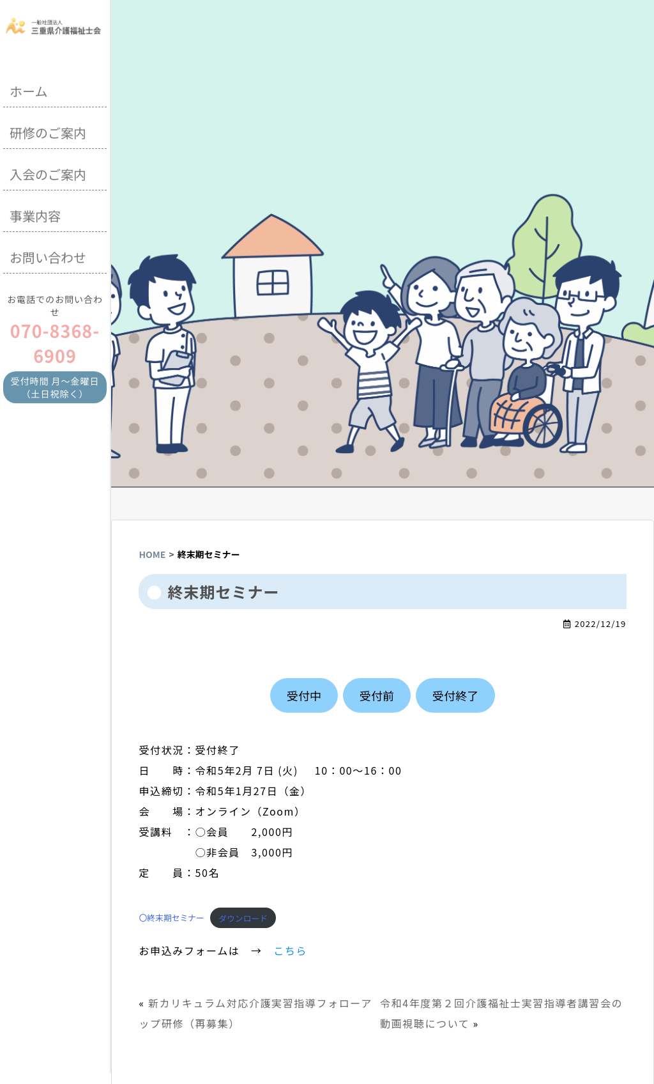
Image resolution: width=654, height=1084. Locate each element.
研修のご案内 (48, 130)
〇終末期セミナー (171, 918)
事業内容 (35, 213)
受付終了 (455, 695)
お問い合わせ (48, 254)
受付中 (304, 695)
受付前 (377, 695)
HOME (152, 554)
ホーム (28, 88)
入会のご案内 (48, 171)
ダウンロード (243, 918)
